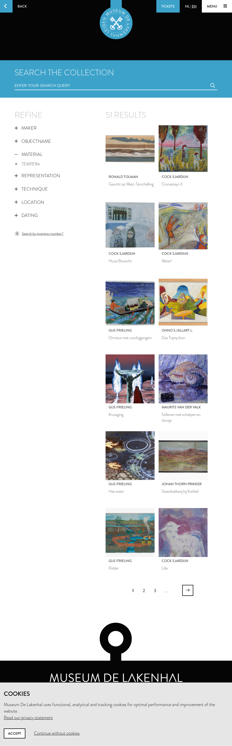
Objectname (33, 141)
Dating (26, 215)
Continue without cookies (57, 733)
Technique (31, 189)
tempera (27, 164)
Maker (26, 128)
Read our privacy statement (28, 717)
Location (29, 202)
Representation (37, 175)
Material (28, 154)
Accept (14, 733)
